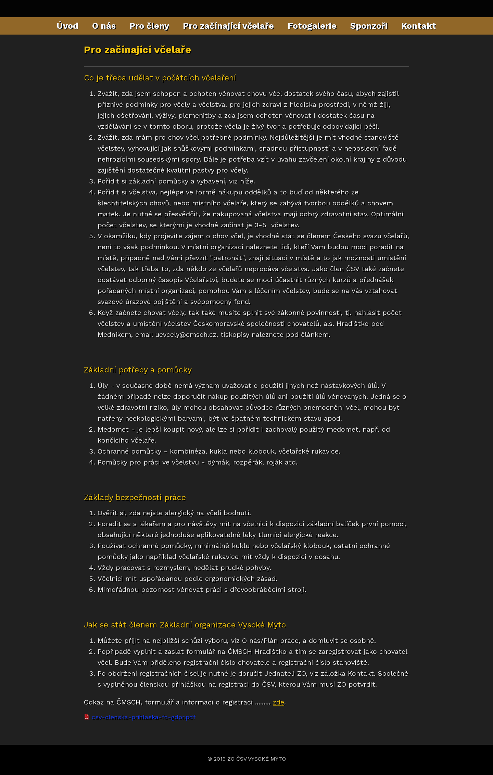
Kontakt (418, 26)
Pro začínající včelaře (228, 26)
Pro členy (149, 26)
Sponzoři (369, 26)
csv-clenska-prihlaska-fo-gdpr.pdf (143, 717)
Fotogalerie (312, 26)
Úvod (67, 26)
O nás (104, 26)
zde (278, 702)
